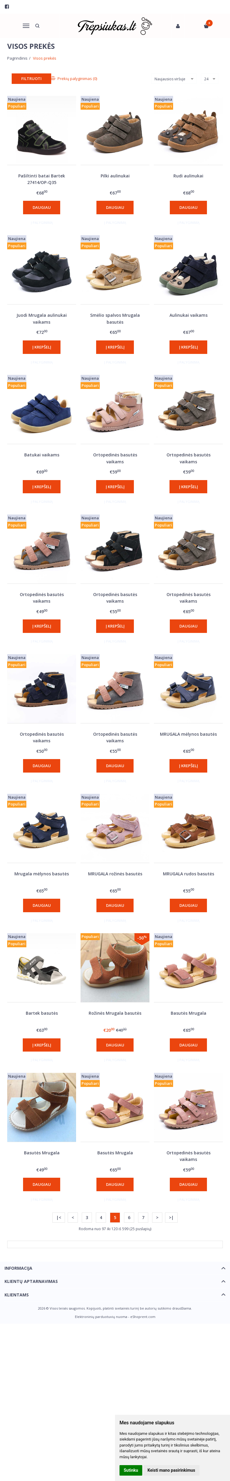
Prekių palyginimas (74, 78)
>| (171, 1217)
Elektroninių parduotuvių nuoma (101, 1316)
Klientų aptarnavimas (31, 1281)
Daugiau (42, 207)
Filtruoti (31, 78)
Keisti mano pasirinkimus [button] (171, 1470)
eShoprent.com (142, 1316)
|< (58, 1217)
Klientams (16, 1295)
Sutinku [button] (131, 1470)
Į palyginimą (42, 222)
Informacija (18, 1268)
